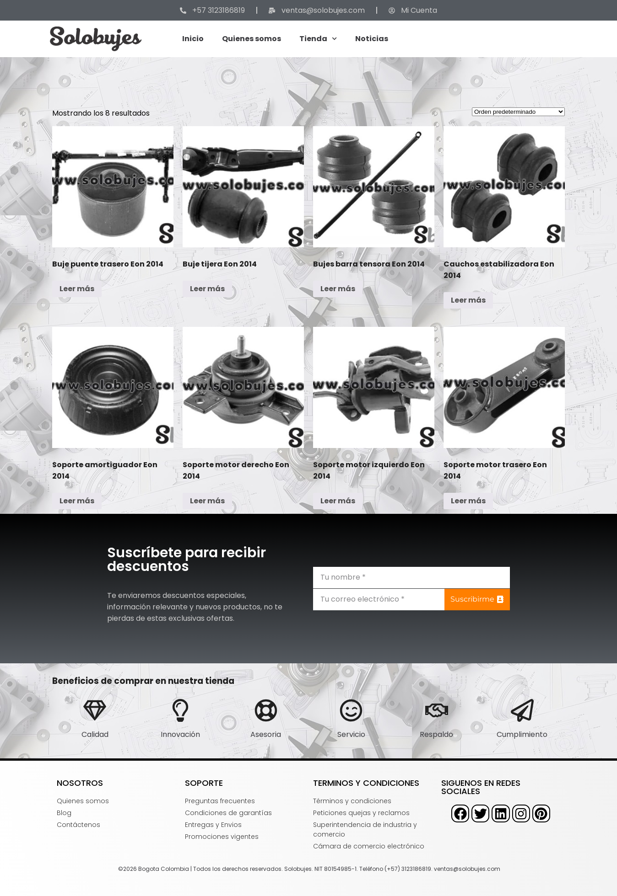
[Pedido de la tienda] (518, 111)
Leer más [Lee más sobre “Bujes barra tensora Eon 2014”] (337, 288)
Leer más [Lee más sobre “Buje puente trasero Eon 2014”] (77, 288)
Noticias (371, 38)
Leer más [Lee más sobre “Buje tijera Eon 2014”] (207, 288)
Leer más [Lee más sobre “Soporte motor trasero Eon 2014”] (468, 501)
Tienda (318, 39)
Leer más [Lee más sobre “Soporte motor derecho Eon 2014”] (207, 501)
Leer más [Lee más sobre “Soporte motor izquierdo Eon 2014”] (337, 501)
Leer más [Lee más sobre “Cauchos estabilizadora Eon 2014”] (468, 300)
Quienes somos (251, 38)
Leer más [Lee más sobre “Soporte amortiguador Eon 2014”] (77, 501)
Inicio (193, 38)
